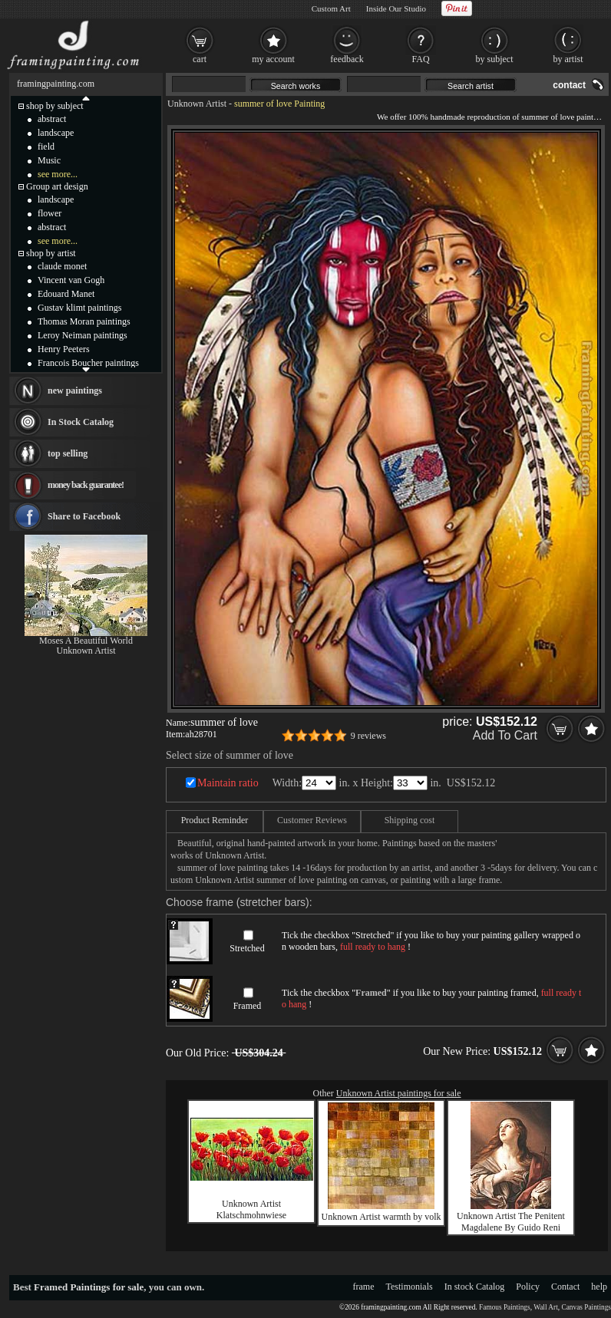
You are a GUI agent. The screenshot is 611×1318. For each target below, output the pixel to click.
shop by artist (51, 253)
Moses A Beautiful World (86, 640)
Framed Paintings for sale (89, 1287)
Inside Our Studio (396, 8)
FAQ (420, 59)
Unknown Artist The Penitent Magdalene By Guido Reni (511, 1222)
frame (364, 1286)
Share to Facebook (84, 516)
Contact (565, 1286)
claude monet (62, 266)
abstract (52, 119)
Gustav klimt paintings (79, 307)
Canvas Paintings (586, 1307)
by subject (495, 59)
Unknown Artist (196, 103)
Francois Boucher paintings (88, 363)
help (599, 1286)
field (46, 146)
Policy (528, 1286)
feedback (346, 59)
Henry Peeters (64, 349)
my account (273, 59)
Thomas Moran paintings (84, 321)
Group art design (57, 186)
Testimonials (409, 1286)
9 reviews (368, 735)
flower (49, 213)
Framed (247, 1005)
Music (49, 160)
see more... (58, 174)
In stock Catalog (474, 1286)
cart (199, 59)
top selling (68, 453)
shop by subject (55, 105)
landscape (56, 132)
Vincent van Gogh (71, 280)
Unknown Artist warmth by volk (381, 1216)
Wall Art (545, 1307)
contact (569, 85)
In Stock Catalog (81, 422)
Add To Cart (505, 735)
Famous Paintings (504, 1307)
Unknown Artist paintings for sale (398, 1093)
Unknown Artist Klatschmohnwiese (251, 1209)
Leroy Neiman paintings (82, 335)
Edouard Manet (66, 293)
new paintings (75, 390)
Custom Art (331, 8)
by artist (568, 59)
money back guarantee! (86, 484)
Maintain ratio (228, 783)
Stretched (247, 948)
